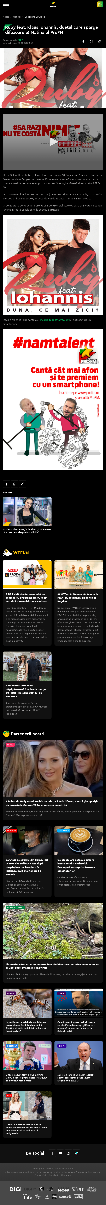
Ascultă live (94, 1172)
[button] (53, 141)
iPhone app (66, 1175)
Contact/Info (41, 1175)
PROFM (20, 40)
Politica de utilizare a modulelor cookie (23, 1172)
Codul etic (54, 1175)
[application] (53, 142)
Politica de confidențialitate (74, 1172)
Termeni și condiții (51, 1172)
